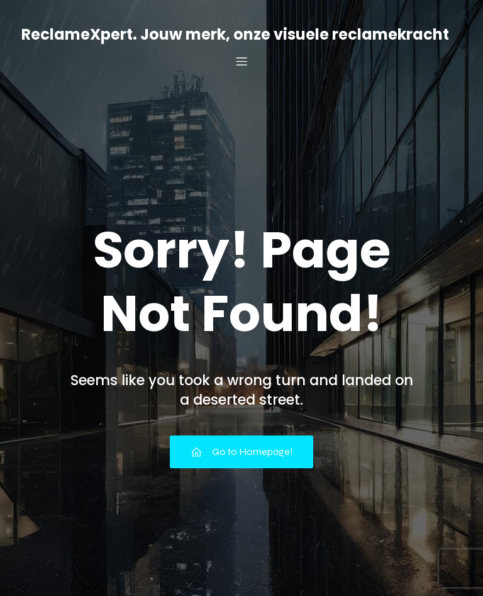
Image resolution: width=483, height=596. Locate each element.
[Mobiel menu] (241, 61)
